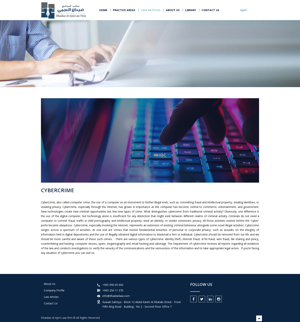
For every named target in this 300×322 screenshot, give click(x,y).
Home (103, 10)
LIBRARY (190, 10)
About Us (173, 10)
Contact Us (51, 303)
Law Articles (51, 297)
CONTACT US (210, 10)
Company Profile (54, 290)
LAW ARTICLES (150, 10)
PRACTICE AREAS (124, 10)
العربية (243, 9)
